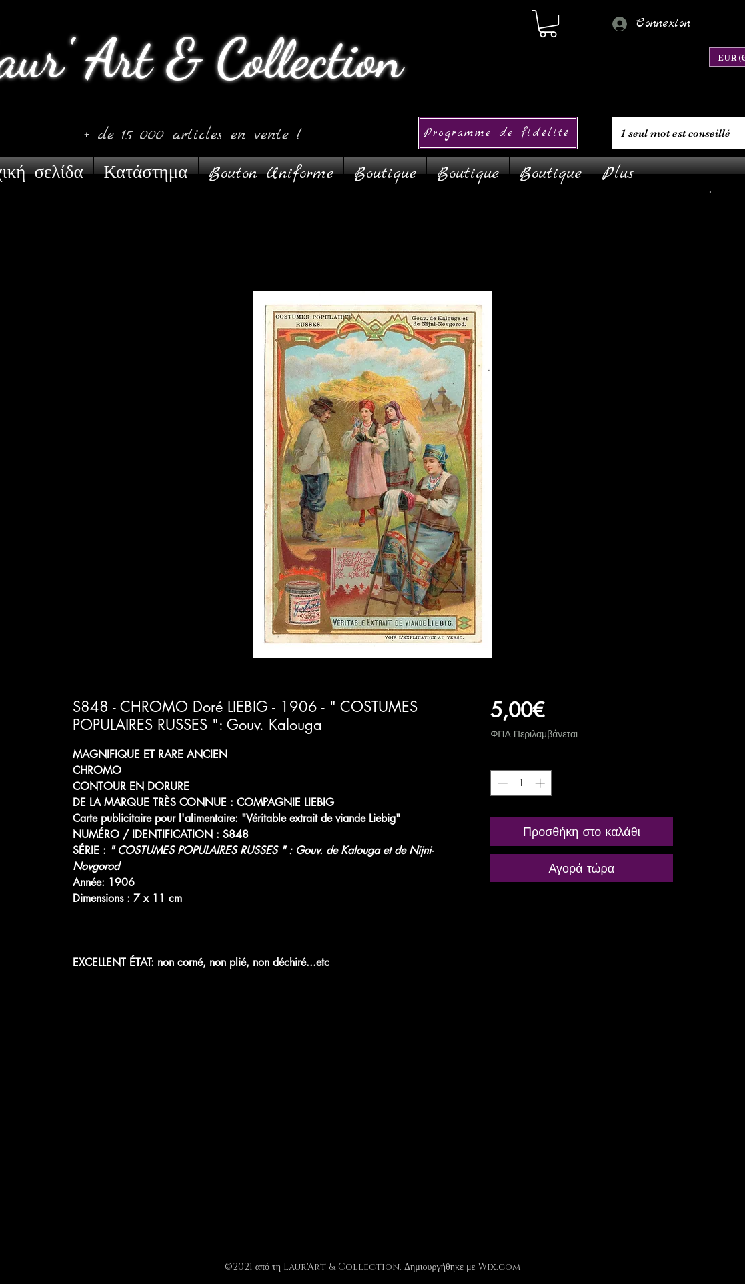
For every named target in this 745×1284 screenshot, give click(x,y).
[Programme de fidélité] (498, 133)
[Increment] (541, 783)
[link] (548, 23)
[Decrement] (501, 783)
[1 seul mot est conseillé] (677, 133)
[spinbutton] (521, 783)
